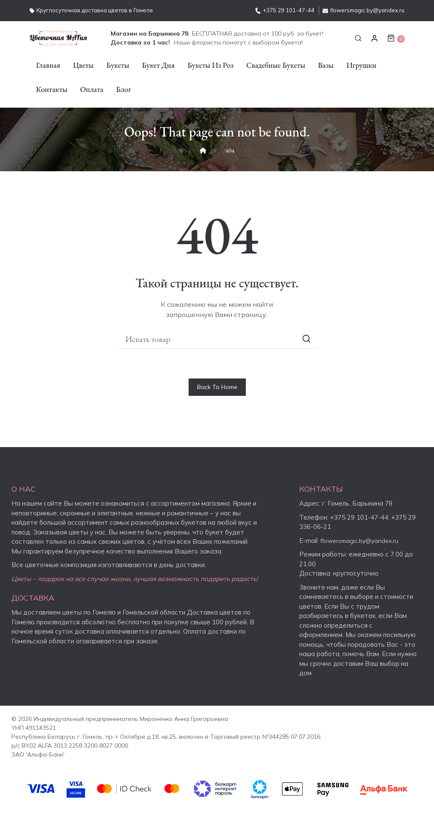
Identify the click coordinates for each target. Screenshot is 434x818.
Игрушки (361, 65)
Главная (48, 65)
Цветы (83, 65)
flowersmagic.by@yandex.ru (363, 10)
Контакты (51, 89)
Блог (123, 89)
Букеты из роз (210, 65)
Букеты (117, 65)
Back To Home (217, 387)
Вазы (326, 65)
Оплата (91, 89)
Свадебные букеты (275, 65)
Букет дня (158, 65)
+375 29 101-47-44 (284, 10)
